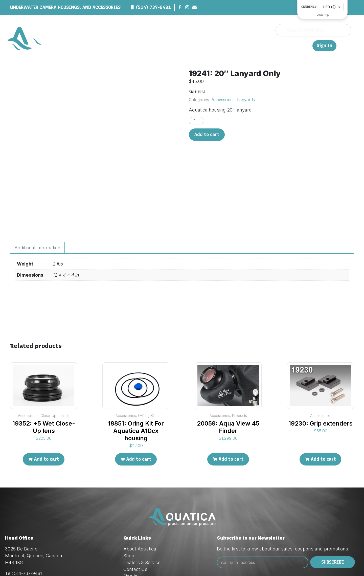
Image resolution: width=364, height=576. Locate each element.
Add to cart (206, 134)
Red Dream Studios (134, 563)
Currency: (309, 7)
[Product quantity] (196, 120)
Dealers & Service (252, 45)
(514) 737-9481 (153, 7)
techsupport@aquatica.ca (46, 542)
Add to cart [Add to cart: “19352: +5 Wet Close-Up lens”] (46, 407)
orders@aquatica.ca (40, 535)
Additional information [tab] (37, 196)
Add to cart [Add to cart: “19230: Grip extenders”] (323, 407)
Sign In (324, 45)
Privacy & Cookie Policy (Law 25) (157, 531)
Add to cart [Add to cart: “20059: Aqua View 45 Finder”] (231, 407)
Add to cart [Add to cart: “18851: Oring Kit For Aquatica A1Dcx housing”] (138, 407)
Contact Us (288, 45)
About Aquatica (139, 497)
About (208, 45)
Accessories (223, 99)
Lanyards (246, 99)
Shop (223, 45)
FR (306, 45)
